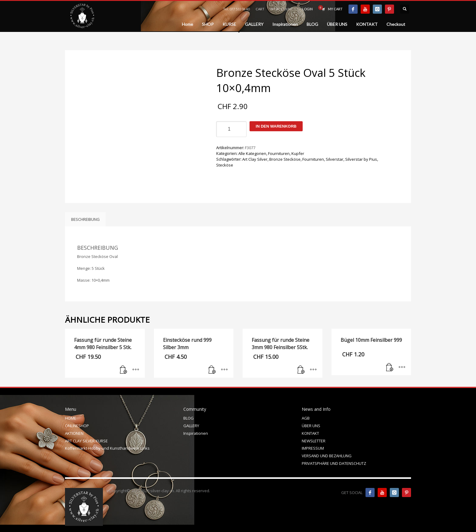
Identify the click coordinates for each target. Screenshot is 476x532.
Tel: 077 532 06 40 (236, 9)
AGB (306, 418)
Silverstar (334, 159)
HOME (70, 418)
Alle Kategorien (252, 153)
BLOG (188, 418)
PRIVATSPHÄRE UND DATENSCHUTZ (334, 463)
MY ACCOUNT (281, 9)
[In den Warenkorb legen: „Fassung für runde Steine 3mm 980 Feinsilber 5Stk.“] (301, 370)
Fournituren (279, 153)
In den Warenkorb (276, 126)
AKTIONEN (74, 433)
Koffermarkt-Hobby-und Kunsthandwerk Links (107, 448)
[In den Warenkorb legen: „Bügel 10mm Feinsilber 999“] (390, 367)
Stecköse (224, 165)
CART (260, 9)
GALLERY (191, 425)
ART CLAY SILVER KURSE (86, 441)
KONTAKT (310, 433)
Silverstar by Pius (361, 159)
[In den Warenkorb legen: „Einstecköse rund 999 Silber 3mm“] (212, 370)
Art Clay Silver (254, 159)
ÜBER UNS (311, 425)
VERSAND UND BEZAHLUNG (327, 455)
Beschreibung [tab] (85, 219)
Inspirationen (195, 433)
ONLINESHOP (77, 425)
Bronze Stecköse (285, 159)
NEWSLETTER (313, 441)
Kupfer (297, 153)
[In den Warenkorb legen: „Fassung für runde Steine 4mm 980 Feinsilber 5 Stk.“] (123, 370)
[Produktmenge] (231, 129)
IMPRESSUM (313, 448)
